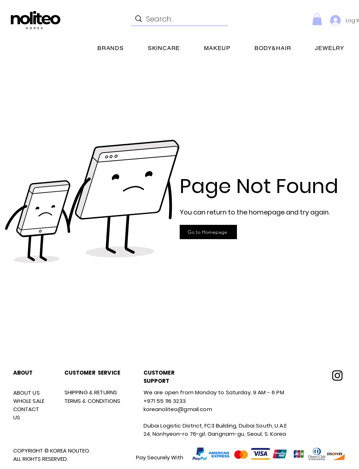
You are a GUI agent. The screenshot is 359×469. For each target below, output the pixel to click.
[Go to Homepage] (208, 232)
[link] (317, 19)
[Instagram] (337, 375)
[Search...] (179, 19)
